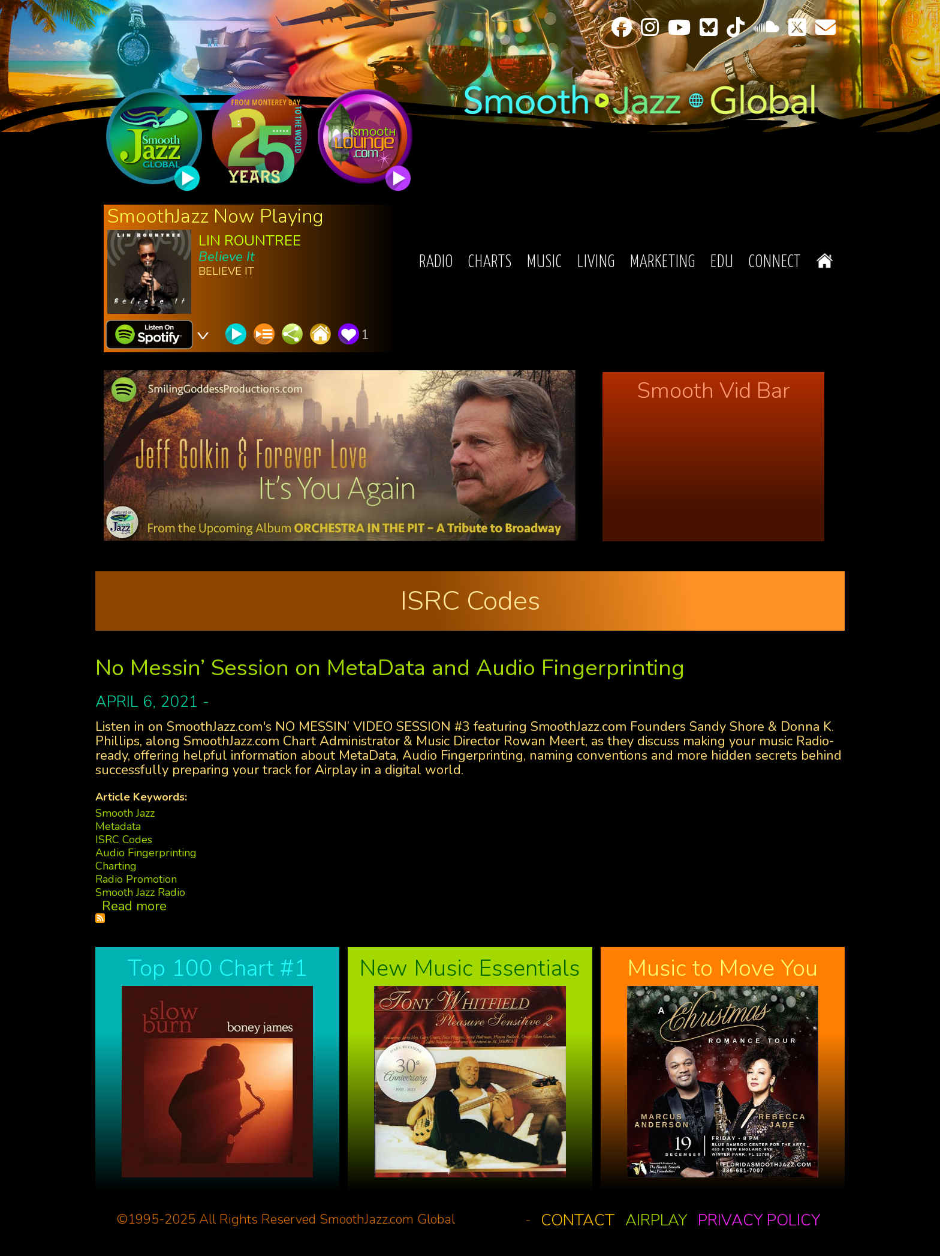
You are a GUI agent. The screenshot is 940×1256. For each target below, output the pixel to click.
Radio (436, 262)
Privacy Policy (759, 1220)
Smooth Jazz (125, 813)
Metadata (118, 826)
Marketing (662, 262)
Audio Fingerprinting (146, 853)
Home (824, 260)
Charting (116, 866)
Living (596, 262)
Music (544, 262)
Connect (775, 262)
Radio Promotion (136, 879)
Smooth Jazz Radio (140, 892)
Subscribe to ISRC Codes (100, 918)
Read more (134, 906)
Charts (490, 262)
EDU (722, 262)
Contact (577, 1220)
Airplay (656, 1220)
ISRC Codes (123, 839)
